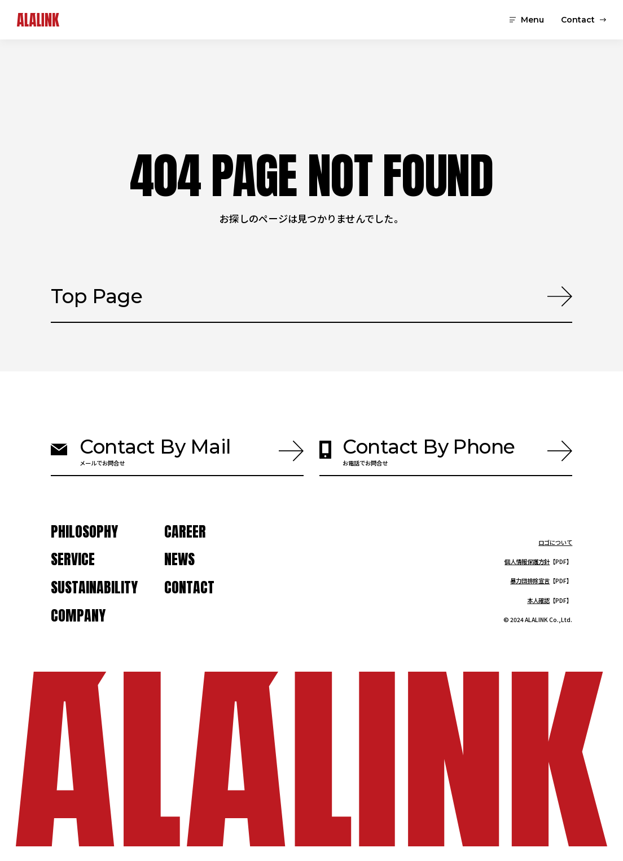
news (179, 559)
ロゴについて (555, 542)
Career (185, 532)
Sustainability (94, 587)
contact (189, 587)
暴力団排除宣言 (530, 580)
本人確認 (538, 600)
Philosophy (84, 532)
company (78, 616)
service (73, 559)
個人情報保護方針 (527, 561)
